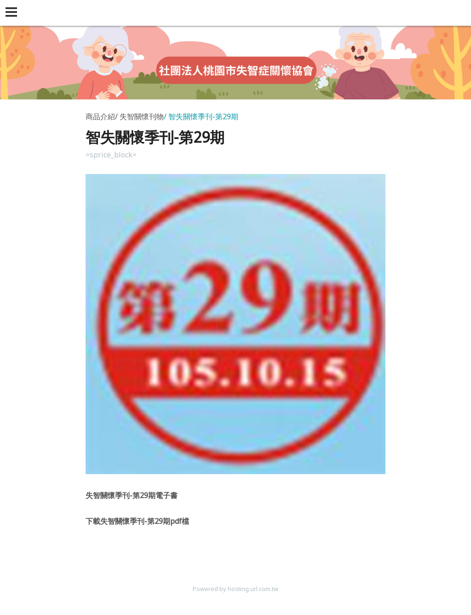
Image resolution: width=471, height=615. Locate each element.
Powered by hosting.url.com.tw (235, 589)
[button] (13, 13)
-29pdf (137, 521)
